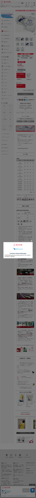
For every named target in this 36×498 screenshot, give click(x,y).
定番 (4, 105)
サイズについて (5, 140)
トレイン (4, 109)
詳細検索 (22, 3)
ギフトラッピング (5, 137)
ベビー (4, 79)
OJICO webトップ (6, 20)
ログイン (29, 4)
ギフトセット (5, 98)
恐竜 (10, 119)
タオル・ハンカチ (6, 95)
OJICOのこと (5, 31)
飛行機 (4, 112)
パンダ (4, 115)
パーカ (4, 76)
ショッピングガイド (6, 133)
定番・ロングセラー (7, 52)
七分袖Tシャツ (6, 69)
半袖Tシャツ (5, 60)
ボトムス (4, 82)
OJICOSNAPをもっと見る (25, 433)
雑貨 (4, 92)
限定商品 (4, 129)
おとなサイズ (5, 35)
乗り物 (10, 112)
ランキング (5, 49)
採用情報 (28, 468)
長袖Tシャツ (5, 63)
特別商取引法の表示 (30, 462)
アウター (4, 89)
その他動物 (4, 119)
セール (10, 129)
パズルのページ (5, 154)
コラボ (10, 109)
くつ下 (4, 85)
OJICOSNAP (4, 144)
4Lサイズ (4, 125)
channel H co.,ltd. (29, 472)
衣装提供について (30, 470)
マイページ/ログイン (7, 24)
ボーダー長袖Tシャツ (7, 66)
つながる (10, 105)
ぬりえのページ (5, 150)
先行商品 (10, 125)
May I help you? (5, 147)
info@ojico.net (16, 482)
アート (4, 122)
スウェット (5, 73)
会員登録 (26, 4)
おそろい (4, 42)
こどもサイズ (5, 38)
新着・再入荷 (5, 46)
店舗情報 (34, 4)
